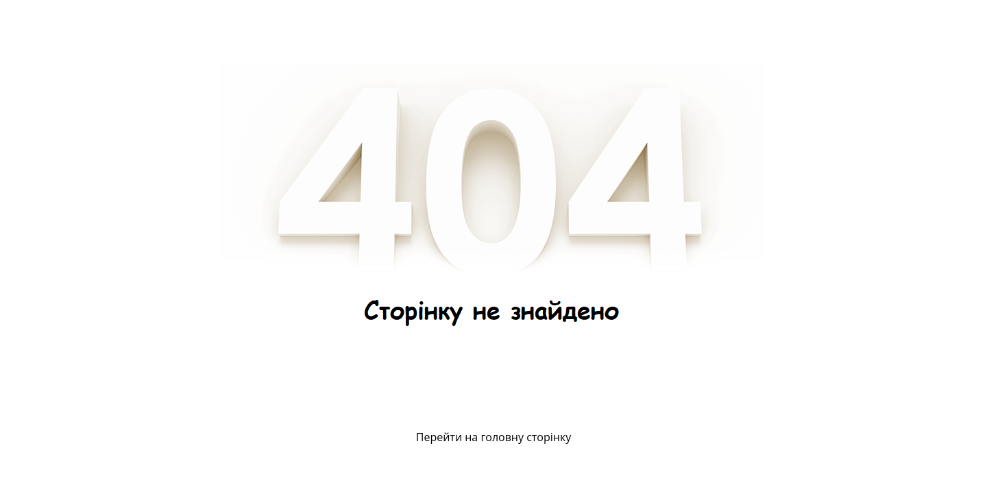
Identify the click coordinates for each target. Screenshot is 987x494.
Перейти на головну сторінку (493, 437)
